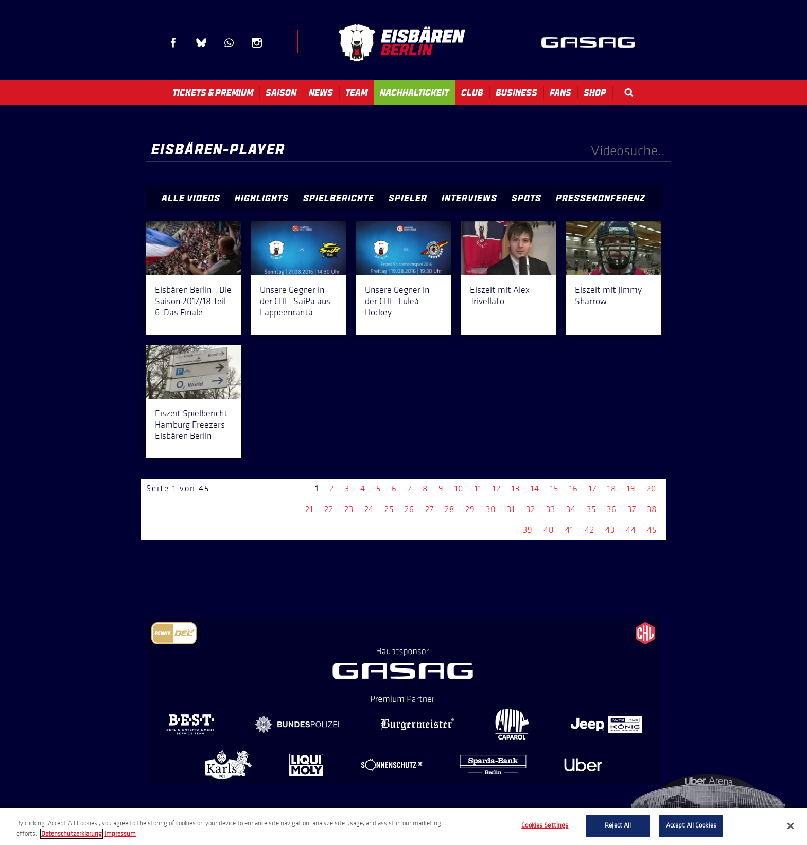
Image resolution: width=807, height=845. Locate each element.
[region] (403, 826)
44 (631, 529)
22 (329, 509)
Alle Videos (191, 198)
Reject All (618, 825)
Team (356, 92)
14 (535, 488)
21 (309, 509)
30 (491, 509)
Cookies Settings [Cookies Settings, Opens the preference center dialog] (544, 825)
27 (429, 509)
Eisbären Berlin (401, 42)
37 (631, 509)
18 (611, 488)
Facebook (173, 43)
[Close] (790, 826)
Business (516, 92)
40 (548, 529)
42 (589, 529)
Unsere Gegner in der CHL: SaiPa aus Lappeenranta (295, 301)
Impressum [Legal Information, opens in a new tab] (120, 834)
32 (530, 509)
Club (472, 92)
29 (470, 509)
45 (652, 529)
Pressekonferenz (600, 198)
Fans (560, 92)
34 (571, 509)
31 (511, 509)
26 (409, 509)
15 (554, 488)
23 (349, 509)
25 (389, 509)
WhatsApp (229, 43)
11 (478, 488)
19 (631, 488)
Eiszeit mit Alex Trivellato (500, 295)
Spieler (408, 198)
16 (573, 488)
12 (497, 488)
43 (610, 529)
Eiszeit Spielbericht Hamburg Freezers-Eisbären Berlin (192, 425)
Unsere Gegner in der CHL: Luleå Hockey (397, 301)
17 (593, 488)
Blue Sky (201, 43)
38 (652, 509)
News (321, 92)
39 (528, 529)
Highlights (262, 198)
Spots (526, 198)
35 (591, 509)
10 (459, 488)
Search (629, 92)
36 (612, 509)
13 (516, 488)
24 (369, 509)
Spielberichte (338, 198)
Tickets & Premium (212, 92)
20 (651, 488)
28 (449, 509)
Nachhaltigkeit (414, 92)
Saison (281, 92)
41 (569, 529)
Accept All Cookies (691, 825)
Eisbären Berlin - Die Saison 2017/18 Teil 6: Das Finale (193, 301)
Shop (595, 92)
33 (550, 509)
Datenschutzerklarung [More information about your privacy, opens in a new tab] (71, 834)
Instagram (257, 43)
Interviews (469, 198)
